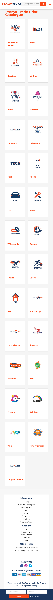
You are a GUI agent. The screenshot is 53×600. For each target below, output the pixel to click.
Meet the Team (26, 522)
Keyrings (11, 76)
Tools (32, 210)
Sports (33, 278)
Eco (31, 378)
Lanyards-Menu (15, 479)
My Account (26, 532)
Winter (10, 110)
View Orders (26, 535)
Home (26, 502)
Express (34, 345)
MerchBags (35, 311)
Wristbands (13, 244)
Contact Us (26, 516)
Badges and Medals (13, 43)
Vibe (9, 446)
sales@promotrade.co (29, 551)
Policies (26, 519)
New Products (37, 446)
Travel (10, 278)
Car (9, 210)
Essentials (12, 378)
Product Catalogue (26, 505)
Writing (33, 76)
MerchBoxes (13, 345)
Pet (9, 311)
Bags (32, 42)
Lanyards (12, 143)
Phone (33, 177)
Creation (11, 412)
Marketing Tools (26, 508)
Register (26, 538)
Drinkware (35, 143)
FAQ (26, 510)
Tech (9, 177)
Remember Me (38, 596)
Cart (26, 529)
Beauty (33, 244)
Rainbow (34, 412)
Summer (34, 110)
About (26, 513)
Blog (26, 540)
